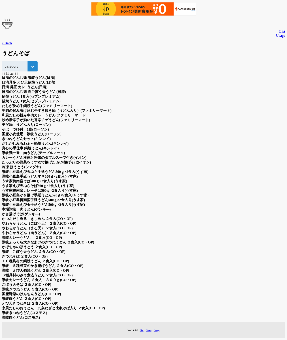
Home (148, 330)
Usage (280, 35)
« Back (7, 43)
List (282, 31)
